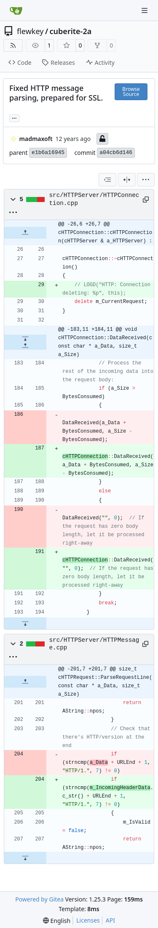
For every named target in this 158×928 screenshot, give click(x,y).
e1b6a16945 (48, 152)
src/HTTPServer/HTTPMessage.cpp (94, 644)
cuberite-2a (71, 31)
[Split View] (127, 179)
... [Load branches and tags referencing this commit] (14, 117)
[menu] (146, 179)
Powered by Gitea (39, 899)
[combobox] (107, 179)
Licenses (88, 920)
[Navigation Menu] (145, 10)
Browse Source (130, 91)
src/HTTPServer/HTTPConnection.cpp (94, 199)
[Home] (16, 10)
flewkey (30, 31)
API (110, 920)
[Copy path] (145, 199)
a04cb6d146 (115, 152)
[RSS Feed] (13, 45)
